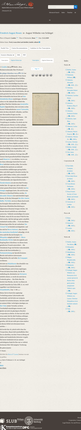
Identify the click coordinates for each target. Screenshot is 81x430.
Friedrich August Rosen (11, 33)
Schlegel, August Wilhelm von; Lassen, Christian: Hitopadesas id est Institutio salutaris (72, 299)
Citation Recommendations (19, 48)
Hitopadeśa (70, 247)
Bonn (68, 218)
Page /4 (37, 68)
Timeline (69, 12)
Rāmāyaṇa (70, 265)
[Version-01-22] (6, 11)
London (69, 228)
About (79, 417)
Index (63, 12)
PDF (24, 55)
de (75, 12)
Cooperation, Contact (75, 420)
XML (18, 55)
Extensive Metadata (7, 55)
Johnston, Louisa (72, 126)
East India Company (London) (70, 168)
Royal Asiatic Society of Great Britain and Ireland (72, 194)
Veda (68, 309)
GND (17, 37)
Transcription (4, 60)
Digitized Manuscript (16, 60)
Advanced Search (54, 12)
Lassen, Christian (72, 142)
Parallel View (5, 48)
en (49, 20)
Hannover (70, 223)
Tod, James (70, 152)
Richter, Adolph (72, 147)
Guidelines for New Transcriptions (40, 48)
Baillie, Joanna (71, 70)
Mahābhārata (71, 252)
